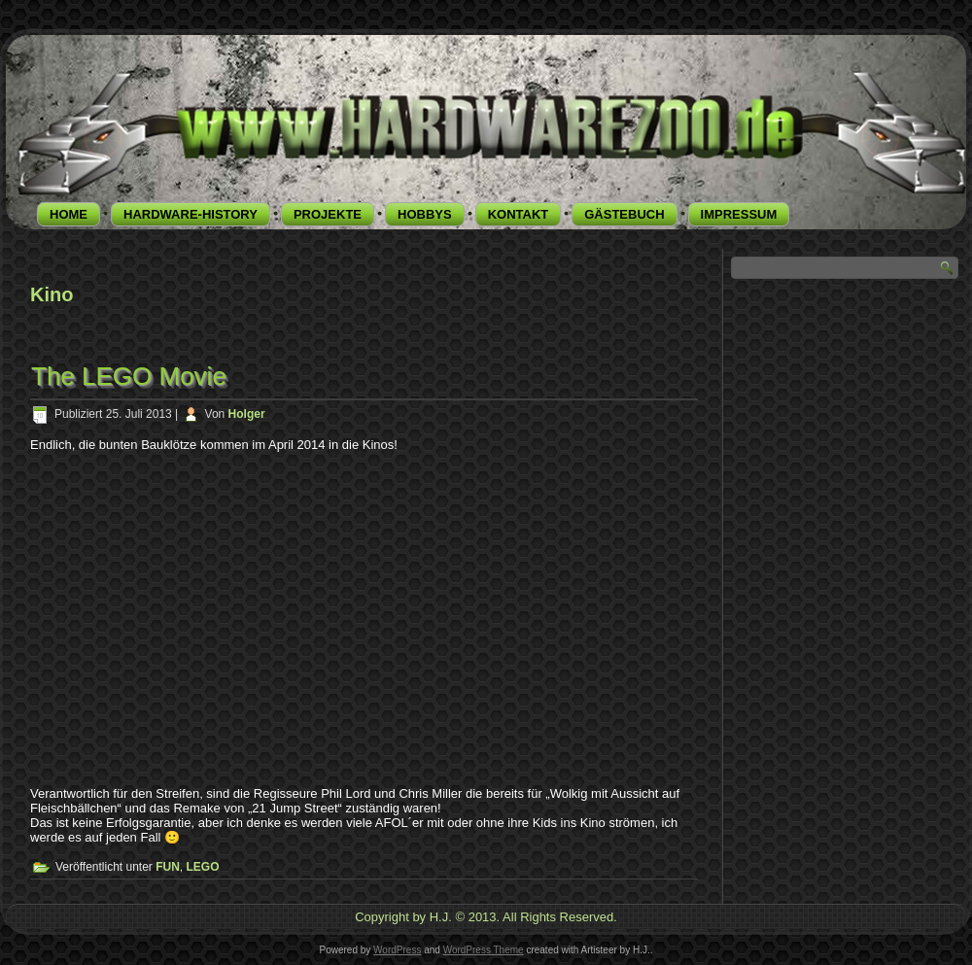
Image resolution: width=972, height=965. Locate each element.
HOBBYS (425, 214)
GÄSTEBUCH (624, 214)
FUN (168, 867)
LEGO (203, 867)
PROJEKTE (328, 214)
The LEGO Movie (128, 376)
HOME (68, 214)
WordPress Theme (483, 950)
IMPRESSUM (739, 214)
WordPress (397, 950)
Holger (246, 414)
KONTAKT (518, 214)
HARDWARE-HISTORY (190, 214)
